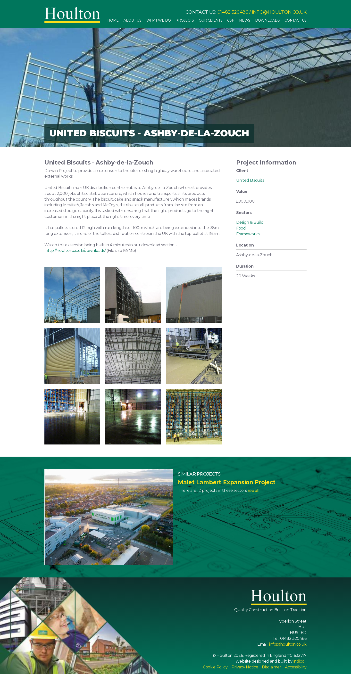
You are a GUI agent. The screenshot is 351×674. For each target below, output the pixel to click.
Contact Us (295, 20)
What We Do (158, 20)
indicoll (300, 661)
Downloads (267, 20)
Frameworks (247, 234)
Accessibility (296, 667)
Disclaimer (271, 667)
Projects (185, 20)
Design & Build (250, 222)
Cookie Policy (215, 667)
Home (113, 20)
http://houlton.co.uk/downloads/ (75, 250)
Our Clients (210, 20)
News (244, 20)
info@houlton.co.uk (279, 12)
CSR (230, 20)
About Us (132, 20)
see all (253, 490)
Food (241, 228)
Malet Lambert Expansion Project (227, 482)
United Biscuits (250, 180)
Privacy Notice (245, 667)
